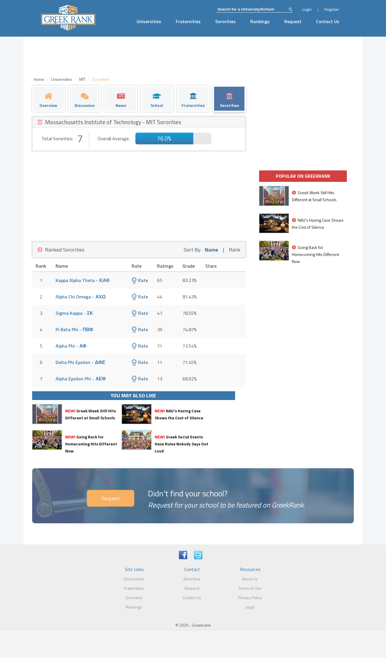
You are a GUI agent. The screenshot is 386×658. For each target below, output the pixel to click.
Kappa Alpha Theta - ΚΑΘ (82, 280)
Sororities (225, 21)
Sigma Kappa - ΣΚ (74, 313)
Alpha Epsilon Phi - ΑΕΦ (81, 378)
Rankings (260, 21)
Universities (149, 21)
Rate (140, 280)
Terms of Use (249, 588)
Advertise (191, 579)
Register (331, 9)
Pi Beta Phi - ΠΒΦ (74, 329)
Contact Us (327, 21)
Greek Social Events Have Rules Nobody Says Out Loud (181, 444)
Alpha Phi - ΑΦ (71, 345)
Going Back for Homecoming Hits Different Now (91, 444)
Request (292, 21)
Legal (249, 607)
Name (211, 250)
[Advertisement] (139, 195)
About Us (250, 579)
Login (307, 9)
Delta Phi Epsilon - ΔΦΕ (80, 362)
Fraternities (188, 21)
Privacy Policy (250, 597)
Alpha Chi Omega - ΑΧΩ (81, 296)
